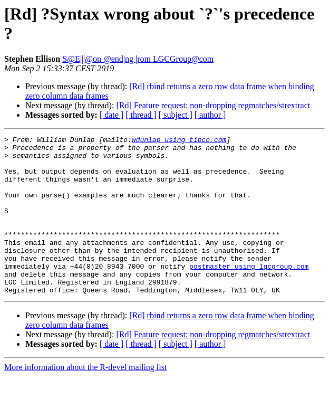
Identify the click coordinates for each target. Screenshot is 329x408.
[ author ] (210, 114)
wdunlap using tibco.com (179, 141)
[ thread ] (141, 114)
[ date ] (111, 114)
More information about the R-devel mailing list (85, 398)
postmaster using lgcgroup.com (248, 293)
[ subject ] (175, 114)
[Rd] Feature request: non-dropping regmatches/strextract (213, 105)
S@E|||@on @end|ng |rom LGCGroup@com (138, 58)
